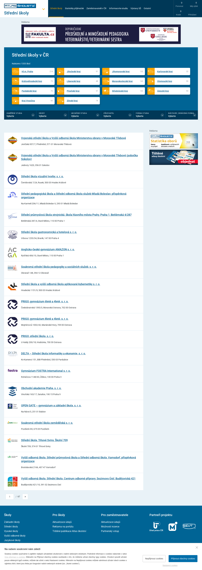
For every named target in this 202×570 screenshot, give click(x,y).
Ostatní (147, 8)
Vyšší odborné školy (14, 535)
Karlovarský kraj (165, 71)
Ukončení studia (79, 113)
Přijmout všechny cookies (183, 558)
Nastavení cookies (170, 565)
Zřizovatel (109, 113)
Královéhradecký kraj (32, 81)
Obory (42, 113)
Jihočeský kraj (74, 71)
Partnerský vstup (110, 531)
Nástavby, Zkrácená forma (181, 113)
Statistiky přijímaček (74, 8)
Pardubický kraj (29, 91)
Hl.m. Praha (27, 71)
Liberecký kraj (73, 81)
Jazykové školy (12, 540)
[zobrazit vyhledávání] (156, 8)
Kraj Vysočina (28, 100)
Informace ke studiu (118, 8)
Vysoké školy (11, 531)
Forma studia (142, 113)
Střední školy (56, 8)
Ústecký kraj (163, 91)
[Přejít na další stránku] (25, 497)
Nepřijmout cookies (154, 558)
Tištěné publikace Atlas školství (69, 531)
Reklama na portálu (63, 526)
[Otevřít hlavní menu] (26, 13)
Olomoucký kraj (164, 81)
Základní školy (12, 522)
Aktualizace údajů (62, 522)
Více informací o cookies (15, 557)
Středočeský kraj (120, 91)
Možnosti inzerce (110, 526)
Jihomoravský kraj (121, 71)
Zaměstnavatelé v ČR (96, 8)
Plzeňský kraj (73, 91)
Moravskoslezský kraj (122, 81)
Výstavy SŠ (136, 8)
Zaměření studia (14, 113)
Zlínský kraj (72, 100)
